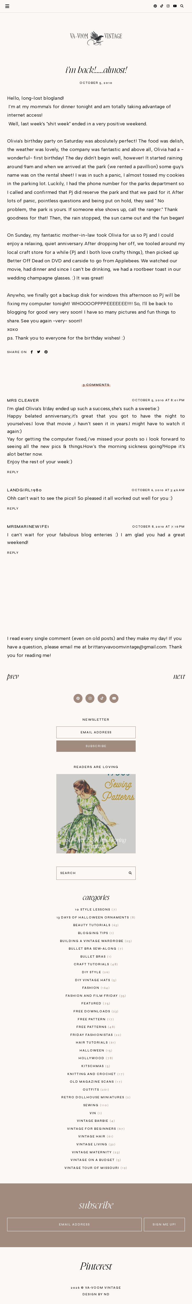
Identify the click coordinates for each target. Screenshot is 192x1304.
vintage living (96, 1144)
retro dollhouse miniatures (96, 1097)
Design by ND (96, 1294)
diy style (96, 972)
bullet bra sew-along (96, 948)
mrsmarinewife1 (28, 526)
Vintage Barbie (96, 1121)
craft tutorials (96, 964)
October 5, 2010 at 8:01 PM (158, 400)
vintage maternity (96, 1152)
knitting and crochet (96, 1074)
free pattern (96, 1019)
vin (96, 1113)
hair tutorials (96, 1042)
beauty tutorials (96, 925)
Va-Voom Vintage (103, 1287)
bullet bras (96, 956)
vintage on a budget (96, 1160)
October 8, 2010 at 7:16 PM (158, 526)
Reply (13, 472)
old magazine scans (96, 1081)
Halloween (96, 1050)
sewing (96, 1105)
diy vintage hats (96, 980)
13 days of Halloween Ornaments (96, 917)
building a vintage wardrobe (96, 941)
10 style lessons (96, 909)
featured (96, 1003)
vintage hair (96, 1136)
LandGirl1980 (24, 490)
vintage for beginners (96, 1129)
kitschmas (96, 1066)
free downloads (96, 1011)
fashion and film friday (96, 996)
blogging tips (96, 933)
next (179, 676)
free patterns (96, 1027)
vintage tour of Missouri (96, 1168)
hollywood (96, 1058)
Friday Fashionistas (96, 1035)
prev (13, 676)
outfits (96, 1089)
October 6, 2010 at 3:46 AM (158, 490)
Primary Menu (4, 6)
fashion (96, 988)
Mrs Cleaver (23, 400)
